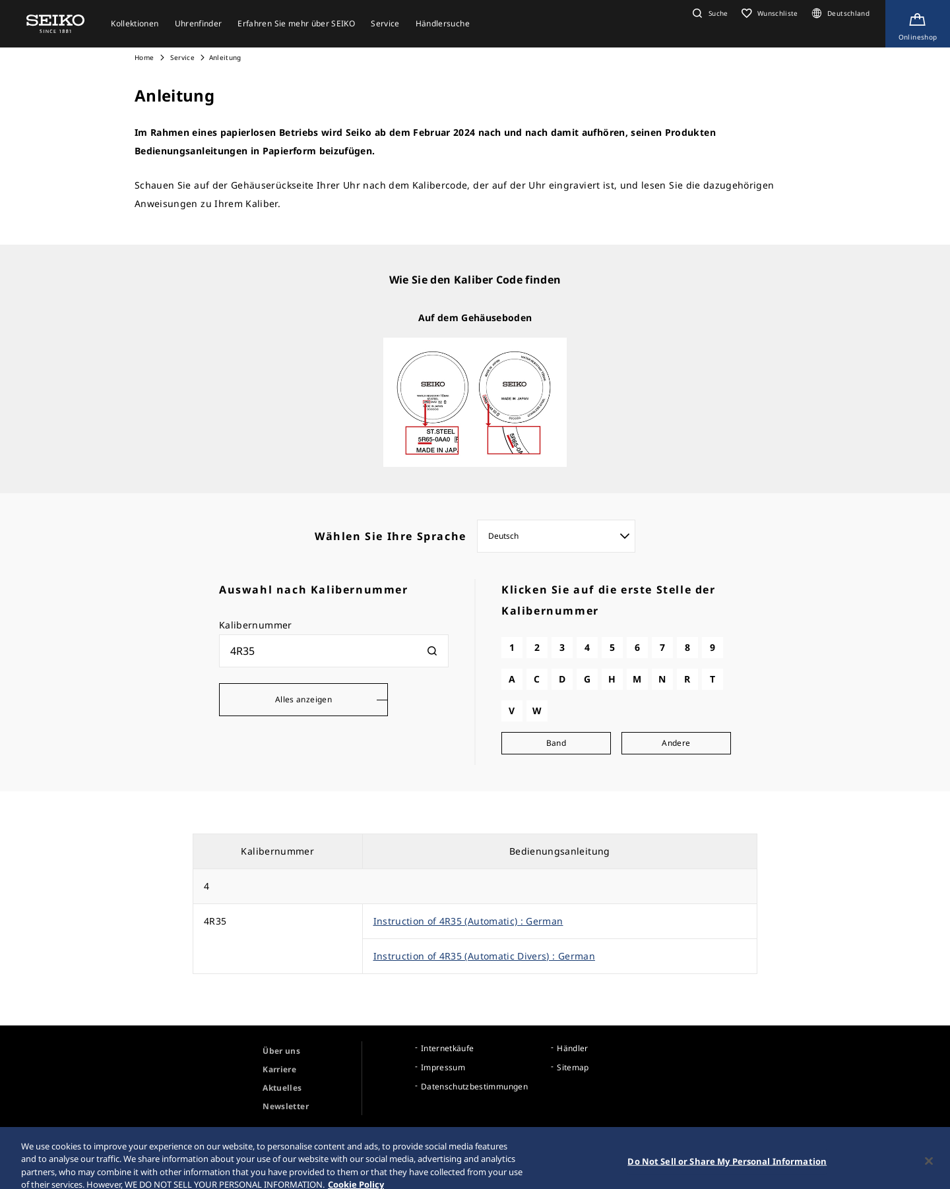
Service (181, 57)
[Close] (928, 1169)
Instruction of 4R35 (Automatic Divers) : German (484, 956)
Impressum (443, 1067)
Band (556, 742)
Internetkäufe (447, 1048)
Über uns (281, 1050)
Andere (676, 742)
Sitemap (572, 1067)
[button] (708, 13)
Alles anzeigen (303, 699)
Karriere (279, 1069)
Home (144, 57)
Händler (572, 1048)
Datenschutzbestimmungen (474, 1086)
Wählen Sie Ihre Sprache (390, 536)
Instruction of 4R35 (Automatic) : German (468, 921)
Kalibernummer (255, 625)
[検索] (432, 651)
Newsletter (286, 1106)
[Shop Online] (917, 23)
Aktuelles (282, 1087)
